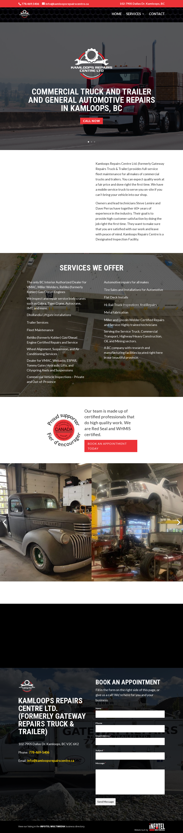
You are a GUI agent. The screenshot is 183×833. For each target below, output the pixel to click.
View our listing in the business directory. (51, 826)
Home (117, 14)
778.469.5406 (30, 3)
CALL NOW (91, 121)
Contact (157, 14)
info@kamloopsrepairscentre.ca (50, 761)
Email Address (103, 736)
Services (133, 14)
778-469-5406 (39, 752)
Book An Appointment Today (107, 446)
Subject (100, 750)
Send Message (105, 801)
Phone (99, 723)
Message (101, 763)
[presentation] (4, 522)
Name (99, 708)
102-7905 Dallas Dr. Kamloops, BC (142, 3)
